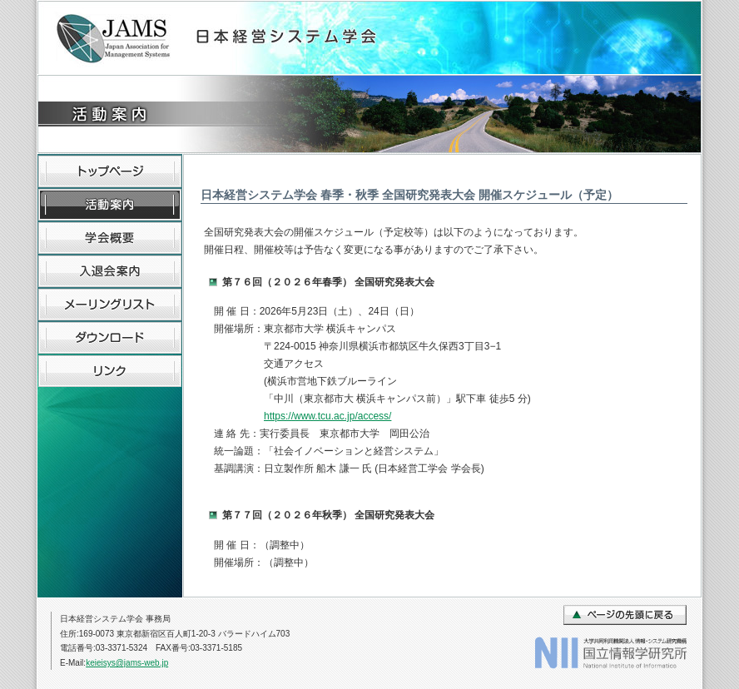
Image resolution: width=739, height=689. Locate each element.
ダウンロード (109, 338)
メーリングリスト (109, 304)
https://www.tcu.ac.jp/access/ (327, 416)
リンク (109, 371)
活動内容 (109, 205)
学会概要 (109, 238)
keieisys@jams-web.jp (127, 662)
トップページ (109, 171)
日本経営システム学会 (223, 38)
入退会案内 (109, 271)
